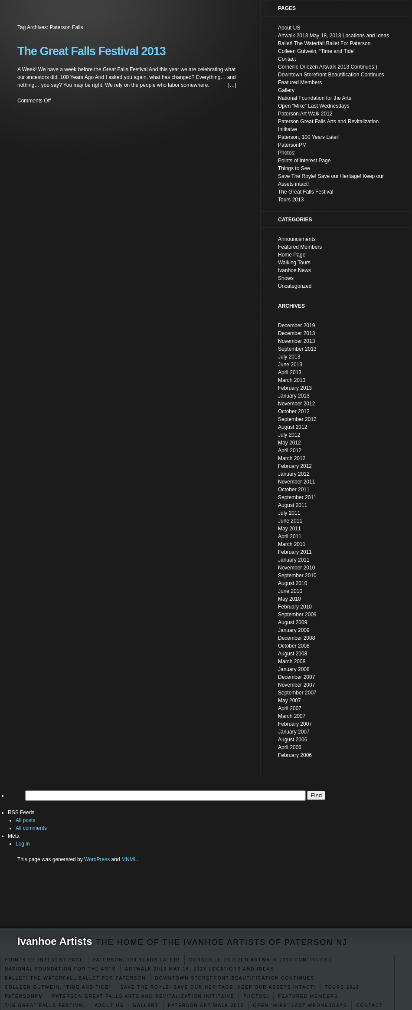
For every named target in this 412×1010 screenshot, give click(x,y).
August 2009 (292, 622)
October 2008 (294, 646)
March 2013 (291, 380)
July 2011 (289, 513)
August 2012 (292, 427)
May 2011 (289, 529)
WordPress (97, 859)
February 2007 (295, 724)
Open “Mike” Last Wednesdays (300, 1005)
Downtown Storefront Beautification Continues (234, 978)
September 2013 (297, 349)
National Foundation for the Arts (60, 969)
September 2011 (297, 497)
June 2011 (290, 521)
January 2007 (294, 732)
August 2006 (292, 740)
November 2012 (296, 404)
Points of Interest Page (44, 959)
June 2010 (290, 591)
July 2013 (289, 357)
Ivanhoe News (294, 270)
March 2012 (291, 458)
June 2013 (290, 365)
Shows (286, 278)
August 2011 (292, 505)
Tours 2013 (342, 987)
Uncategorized (294, 286)
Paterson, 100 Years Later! (136, 959)
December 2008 (296, 638)
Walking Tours (294, 263)
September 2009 (297, 615)
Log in (23, 844)
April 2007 (289, 708)
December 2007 (296, 677)
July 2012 (289, 435)
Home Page (291, 255)
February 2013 (295, 388)
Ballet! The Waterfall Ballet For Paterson (75, 978)
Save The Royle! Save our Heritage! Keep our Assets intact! (218, 987)
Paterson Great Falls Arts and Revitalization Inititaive (143, 996)
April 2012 (289, 450)
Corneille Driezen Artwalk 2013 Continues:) (260, 959)
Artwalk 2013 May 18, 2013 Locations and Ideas (199, 969)
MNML (129, 859)
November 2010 (296, 568)
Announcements (297, 239)
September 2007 (297, 693)
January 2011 (294, 560)
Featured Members (308, 996)
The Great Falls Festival (45, 1005)
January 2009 (294, 630)
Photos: (256, 996)
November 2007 (296, 685)
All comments (31, 828)
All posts (25, 820)
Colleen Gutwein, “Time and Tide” (58, 987)
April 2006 (289, 747)
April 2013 (289, 372)
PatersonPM (24, 996)
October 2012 (294, 411)
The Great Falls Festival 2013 (91, 51)
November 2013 (296, 341)
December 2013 (296, 333)
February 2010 (295, 607)
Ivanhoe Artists (54, 941)
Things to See (294, 168)
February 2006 (295, 755)
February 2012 (295, 466)
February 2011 (295, 552)
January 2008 (294, 669)
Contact (369, 1005)
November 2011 (296, 482)
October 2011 (294, 490)
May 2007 (289, 700)
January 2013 (294, 396)
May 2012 (289, 443)
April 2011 (289, 536)
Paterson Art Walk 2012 (206, 1005)
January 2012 (294, 474)
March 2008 (291, 661)
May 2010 (289, 599)
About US (109, 1005)
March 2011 (291, 544)
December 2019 (296, 325)
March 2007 (291, 716)
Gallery (146, 1005)
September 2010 (297, 575)
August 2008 (292, 654)
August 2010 (292, 583)
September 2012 (297, 419)
